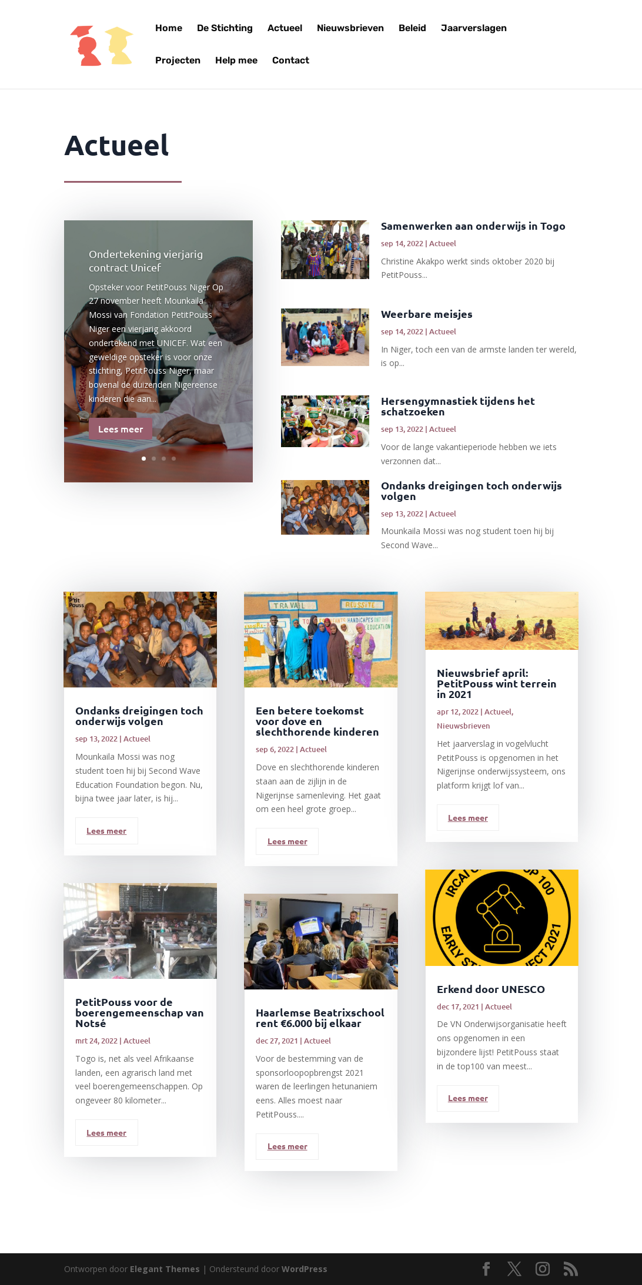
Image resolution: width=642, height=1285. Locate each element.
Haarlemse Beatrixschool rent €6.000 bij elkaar (320, 1017)
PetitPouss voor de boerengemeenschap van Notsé (139, 1012)
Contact (290, 61)
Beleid (412, 28)
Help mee (236, 61)
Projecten (177, 61)
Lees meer (120, 432)
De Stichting (225, 28)
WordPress (304, 1268)
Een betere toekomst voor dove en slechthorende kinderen (317, 720)
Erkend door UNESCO (491, 988)
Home (168, 28)
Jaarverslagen (474, 28)
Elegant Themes (165, 1268)
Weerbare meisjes (427, 313)
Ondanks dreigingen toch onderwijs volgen (471, 490)
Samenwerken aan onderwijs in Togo (473, 225)
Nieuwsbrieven (350, 28)
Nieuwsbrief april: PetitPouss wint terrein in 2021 (497, 683)
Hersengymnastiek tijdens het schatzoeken (458, 406)
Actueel (285, 28)
